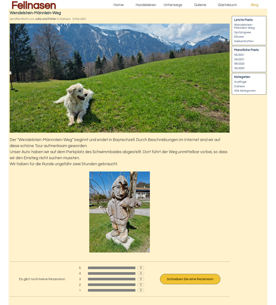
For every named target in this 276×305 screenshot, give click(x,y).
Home (118, 5)
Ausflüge (240, 81)
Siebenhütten (244, 41)
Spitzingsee (242, 32)
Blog (254, 5)
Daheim (239, 86)
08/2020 (239, 63)
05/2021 (239, 54)
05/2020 (239, 68)
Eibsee (239, 36)
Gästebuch (227, 5)
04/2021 (239, 59)
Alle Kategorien (245, 90)
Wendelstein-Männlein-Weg (244, 26)
